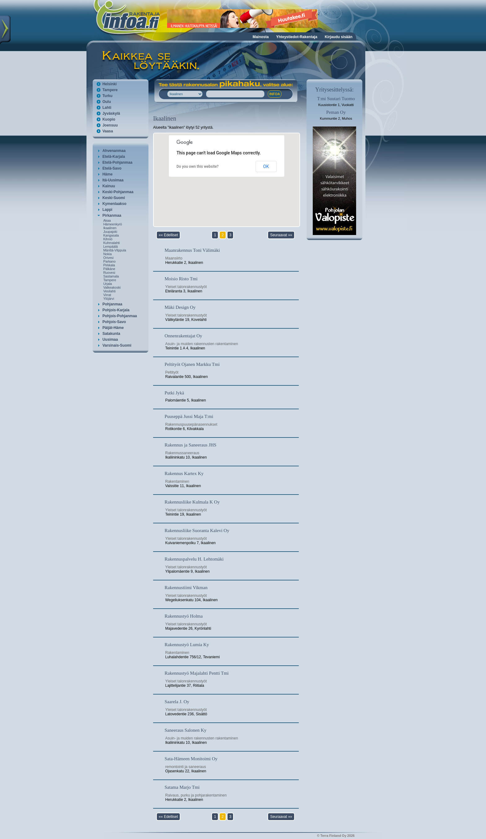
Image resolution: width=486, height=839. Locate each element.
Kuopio (108, 119)
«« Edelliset (168, 235)
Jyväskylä (111, 113)
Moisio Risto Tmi (181, 278)
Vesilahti (109, 291)
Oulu (106, 102)
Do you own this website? (198, 166)
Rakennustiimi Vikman (186, 587)
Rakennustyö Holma (184, 616)
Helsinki (109, 84)
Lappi (107, 209)
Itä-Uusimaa (112, 180)
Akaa (107, 220)
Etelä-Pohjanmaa (117, 162)
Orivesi (108, 258)
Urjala (107, 284)
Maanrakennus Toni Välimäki (192, 250)
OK (266, 166)
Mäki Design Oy (180, 307)
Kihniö (108, 239)
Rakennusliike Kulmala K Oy (192, 501)
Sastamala (111, 276)
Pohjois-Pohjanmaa (119, 316)
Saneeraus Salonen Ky (185, 730)
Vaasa (107, 131)
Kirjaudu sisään (338, 37)
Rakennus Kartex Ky (184, 473)
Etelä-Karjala (113, 156)
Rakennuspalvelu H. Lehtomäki (194, 559)
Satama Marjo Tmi (182, 787)
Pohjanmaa (112, 304)
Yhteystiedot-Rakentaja (296, 37)
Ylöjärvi (108, 298)
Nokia (107, 254)
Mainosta (261, 37)
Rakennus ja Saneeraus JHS (190, 444)
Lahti (106, 107)
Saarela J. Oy (177, 701)
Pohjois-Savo (114, 322)
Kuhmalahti (111, 243)
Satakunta (111, 333)
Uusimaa (110, 339)
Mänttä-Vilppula (114, 250)
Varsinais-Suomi (116, 345)
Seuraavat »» (281, 235)
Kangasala (111, 235)
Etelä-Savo (111, 168)
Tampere (109, 90)
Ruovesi (109, 272)
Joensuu (109, 125)
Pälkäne (109, 269)
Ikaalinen (110, 228)
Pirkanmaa (111, 215)
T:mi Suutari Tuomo (336, 98)
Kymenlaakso (114, 204)
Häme (107, 174)
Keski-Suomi (113, 198)
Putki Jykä (174, 392)
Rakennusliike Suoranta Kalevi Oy (197, 530)
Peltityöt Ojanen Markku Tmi (192, 364)
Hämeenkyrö (112, 224)
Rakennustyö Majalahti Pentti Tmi (197, 673)
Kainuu (108, 186)
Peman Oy (336, 112)
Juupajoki (110, 231)
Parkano (109, 261)
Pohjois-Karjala (115, 310)
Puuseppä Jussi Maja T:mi (189, 416)
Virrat (107, 295)
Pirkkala (109, 265)
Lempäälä (110, 246)
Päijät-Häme (113, 328)
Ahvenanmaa (114, 151)
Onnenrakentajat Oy (183, 335)
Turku (107, 96)
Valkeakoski (112, 287)
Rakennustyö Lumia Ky (187, 644)
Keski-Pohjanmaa (117, 192)
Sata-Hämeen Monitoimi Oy (191, 758)
